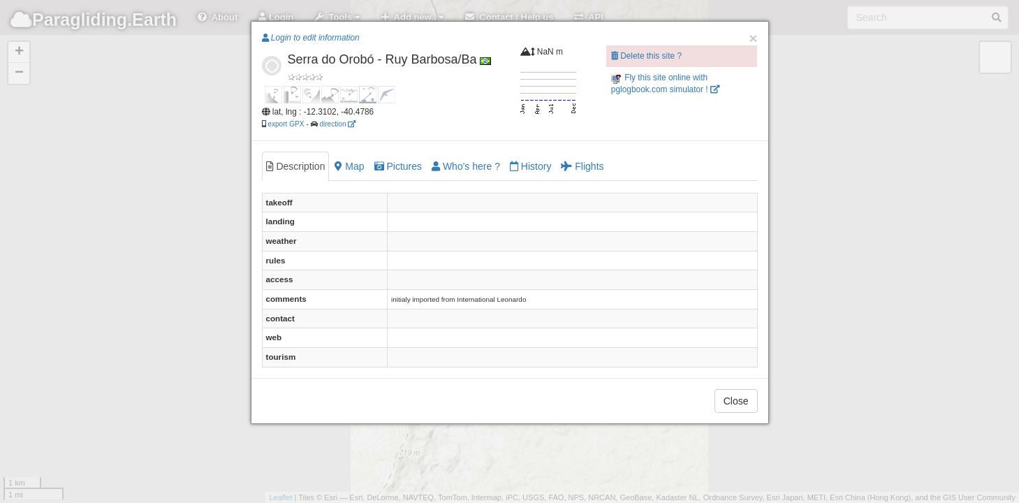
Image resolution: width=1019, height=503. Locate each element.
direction (337, 124)
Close (736, 401)
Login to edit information (311, 38)
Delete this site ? (646, 56)
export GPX (285, 124)
